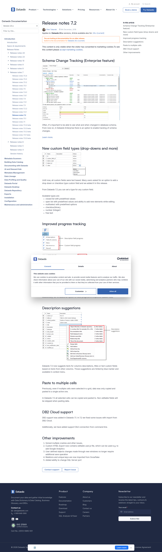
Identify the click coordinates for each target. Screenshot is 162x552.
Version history (16, 154)
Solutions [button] (67, 10)
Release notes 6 (17, 142)
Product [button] (33, 10)
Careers (86, 512)
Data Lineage (10, 176)
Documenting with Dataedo (16, 166)
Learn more (47, 137)
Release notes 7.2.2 (19, 109)
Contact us (87, 508)
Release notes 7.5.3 (19, 79)
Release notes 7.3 (19, 105)
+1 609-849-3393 (19, 513)
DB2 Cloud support (131, 49)
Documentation (65, 501)
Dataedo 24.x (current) (76, 41)
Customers (87, 501)
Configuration (10, 201)
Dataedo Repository (13, 190)
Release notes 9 (17, 64)
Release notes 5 (17, 146)
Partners (86, 516)
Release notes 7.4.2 (19, 92)
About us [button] (110, 10)
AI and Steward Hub (13, 169)
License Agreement (143, 547)
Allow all (112, 291)
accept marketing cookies (71, 50)
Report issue (70, 470)
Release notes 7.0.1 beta (21, 135)
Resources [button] (94, 10)
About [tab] (114, 266)
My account (134, 4)
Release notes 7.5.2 (19, 82)
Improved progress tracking (134, 38)
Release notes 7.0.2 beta (21, 132)
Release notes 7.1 (18, 122)
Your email (123, 507)
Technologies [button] (49, 10)
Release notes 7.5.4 (19, 76)
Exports (7, 194)
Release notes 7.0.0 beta (21, 138)
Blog (84, 504)
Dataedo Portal (10, 183)
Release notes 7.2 (19, 115)
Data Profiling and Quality (15, 180)
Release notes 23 (17, 57)
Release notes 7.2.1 (19, 112)
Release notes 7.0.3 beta (21, 128)
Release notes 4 (17, 150)
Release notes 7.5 (19, 89)
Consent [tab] (47, 266)
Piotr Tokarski (49, 29)
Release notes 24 (17, 53)
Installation (9, 197)
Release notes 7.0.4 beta (21, 125)
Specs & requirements (16, 46)
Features (62, 497)
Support (62, 512)
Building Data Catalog (13, 162)
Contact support (52, 470)
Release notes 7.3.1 (19, 102)
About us (86, 497)
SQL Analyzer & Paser (68, 516)
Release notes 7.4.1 (19, 95)
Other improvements (131, 52)
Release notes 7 (16, 72)
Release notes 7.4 (19, 99)
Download (63, 508)
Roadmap (63, 504)
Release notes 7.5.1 (19, 86)
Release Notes (13, 49)
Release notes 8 (17, 68)
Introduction (9, 39)
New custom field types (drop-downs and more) (140, 33)
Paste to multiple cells (132, 45)
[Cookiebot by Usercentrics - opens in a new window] (118, 259)
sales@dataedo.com (19, 511)
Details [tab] (81, 266)
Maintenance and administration (18, 205)
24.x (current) (98, 33)
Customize (80, 291)
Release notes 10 (17, 61)
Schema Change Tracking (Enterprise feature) (138, 27)
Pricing (81, 10)
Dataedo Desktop (11, 187)
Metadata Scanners (12, 158)
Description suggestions (133, 42)
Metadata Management (14, 173)
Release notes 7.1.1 (19, 118)
